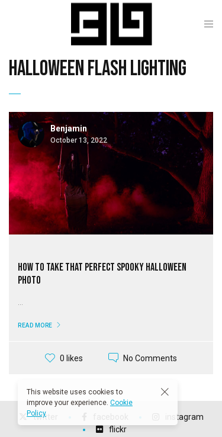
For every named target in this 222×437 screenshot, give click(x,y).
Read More (35, 325)
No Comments (150, 357)
